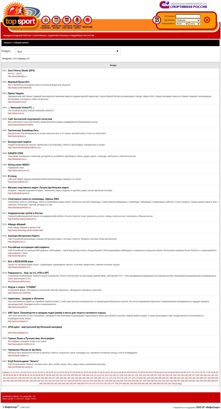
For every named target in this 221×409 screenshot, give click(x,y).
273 (97, 383)
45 (120, 372)
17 (44, 372)
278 (116, 383)
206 (23, 381)
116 (114, 375)
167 (91, 378)
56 (149, 372)
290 (162, 383)
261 (52, 383)
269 (82, 383)
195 (197, 378)
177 (129, 378)
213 (50, 381)
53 (141, 372)
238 (144, 381)
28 (74, 372)
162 (72, 378)
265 (67, 383)
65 (174, 372)
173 (114, 378)
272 (93, 383)
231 (118, 381)
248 (182, 381)
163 (76, 378)
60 (160, 372)
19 (50, 372)
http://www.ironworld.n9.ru (19, 267)
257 (216, 381)
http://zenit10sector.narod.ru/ (20, 367)
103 (64, 375)
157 (53, 378)
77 (206, 372)
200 (216, 378)
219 (72, 381)
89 (23, 375)
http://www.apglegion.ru (18, 333)
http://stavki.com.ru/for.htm (19, 293)
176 (125, 378)
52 (139, 372)
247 (178, 381)
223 (87, 381)
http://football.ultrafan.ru (18, 355)
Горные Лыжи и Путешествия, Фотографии (31, 338)
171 (106, 378)
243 (163, 381)
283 (135, 383)
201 (4, 381)
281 (127, 383)
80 (214, 372)
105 (72, 375)
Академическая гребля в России (25, 213)
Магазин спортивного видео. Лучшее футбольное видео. (38, 187)
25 (66, 372)
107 (80, 375)
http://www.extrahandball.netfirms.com (24, 148)
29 (77, 372)
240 (152, 381)
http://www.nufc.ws (16, 113)
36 (96, 372)
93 (34, 375)
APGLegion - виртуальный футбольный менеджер (35, 327)
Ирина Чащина (16, 93)
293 (173, 383)
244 (167, 381)
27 (71, 372)
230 (114, 381)
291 (165, 383)
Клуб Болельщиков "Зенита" (23, 361)
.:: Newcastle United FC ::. (21, 107)
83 (7, 375)
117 (117, 375)
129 (163, 375)
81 (217, 372)
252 (197, 381)
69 (185, 372)
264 (63, 383)
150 (27, 378)
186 (163, 378)
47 (125, 372)
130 (167, 375)
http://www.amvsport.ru (18, 321)
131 (170, 375)
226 (99, 381)
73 (195, 372)
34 (90, 372)
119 (125, 375)
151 (31, 378)
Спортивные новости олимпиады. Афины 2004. (33, 199)
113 (102, 375)
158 (57, 378)
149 (23, 378)
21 (55, 372)
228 (106, 381)
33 (87, 372)
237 (140, 381)
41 (109, 372)
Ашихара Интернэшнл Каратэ (23, 236)
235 (133, 381)
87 (18, 375)
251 (194, 381)
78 (209, 372)
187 (167, 378)
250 (190, 381)
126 (151, 375)
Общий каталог (21, 43)
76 (204, 372)
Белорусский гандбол (19, 142)
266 (71, 383)
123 (140, 375)
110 (91, 375)
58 (155, 372)
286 (146, 383)
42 (112, 372)
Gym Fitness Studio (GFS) (21, 70)
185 (159, 378)
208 (31, 381)
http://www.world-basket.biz (20, 88)
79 (212, 372)
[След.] (178, 383)
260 (48, 383)
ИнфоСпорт (11, 407)
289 (158, 383)
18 (47, 372)
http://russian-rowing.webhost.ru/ (22, 219)
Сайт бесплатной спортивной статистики (30, 119)
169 (99, 378)
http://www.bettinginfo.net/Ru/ (20, 125)
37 (98, 372)
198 (209, 378)
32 (85, 372)
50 (133, 372)
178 (133, 378)
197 (205, 378)
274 (101, 383)
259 (44, 383)
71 (190, 372)
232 (121, 381)
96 (42, 375)
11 (28, 372)
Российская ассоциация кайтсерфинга (28, 247)
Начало (7, 43)
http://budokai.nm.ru (16, 242)
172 (110, 378)
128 (159, 375)
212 (46, 381)
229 (110, 381)
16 (41, 372)
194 (194, 378)
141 (208, 375)
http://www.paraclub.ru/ (18, 307)
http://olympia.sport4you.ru (19, 207)
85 (12, 375)
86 (15, 375)
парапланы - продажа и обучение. (26, 298)
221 (80, 381)
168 (95, 378)
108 (83, 375)
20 (52, 372)
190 (178, 378)
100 (53, 375)
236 (137, 381)
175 (121, 378)
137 (193, 375)
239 (148, 381)
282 (131, 383)
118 (121, 375)
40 (106, 372)
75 (201, 372)
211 (42, 381)
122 (136, 375)
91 (28, 375)
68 (182, 372)
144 (4, 378)
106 (76, 375)
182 (148, 378)
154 (42, 378)
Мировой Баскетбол (19, 82)
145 (8, 378)
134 (182, 375)
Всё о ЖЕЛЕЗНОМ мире (20, 261)
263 (59, 383)
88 (20, 375)
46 (123, 372)
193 (190, 378)
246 (175, 381)
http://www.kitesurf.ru (17, 256)
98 (47, 375)
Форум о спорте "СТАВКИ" (22, 287)
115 (110, 375)
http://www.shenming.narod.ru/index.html (25, 230)
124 (144, 375)
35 (93, 372)
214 (53, 381)
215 (57, 381)
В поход (12, 176)
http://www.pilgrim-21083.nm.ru (21, 344)
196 (201, 378)
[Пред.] (6, 372)
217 (65, 381)
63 (168, 372)
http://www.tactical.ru (17, 136)
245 (171, 381)
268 (78, 383)
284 (139, 383)
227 (102, 381)
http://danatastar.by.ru (17, 159)
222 (84, 381)
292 (169, 383)
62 (166, 372)
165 (84, 378)
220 (76, 381)
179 (137, 378)
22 (58, 372)
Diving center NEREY (19, 165)
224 (91, 381)
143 (216, 375)
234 (129, 381)
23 (60, 372)
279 (120, 383)
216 (61, 381)
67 (179, 372)
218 (68, 381)
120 (129, 375)
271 (90, 383)
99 (50, 375)
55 (147, 372)
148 (19, 378)
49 (131, 372)
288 (154, 383)
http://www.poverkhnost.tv (19, 281)
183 (152, 378)
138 (197, 375)
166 (87, 378)
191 (182, 378)
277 (112, 383)
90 (26, 375)
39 (104, 372)
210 (38, 381)
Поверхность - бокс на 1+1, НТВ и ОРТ (28, 273)
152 (34, 378)
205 (19, 381)
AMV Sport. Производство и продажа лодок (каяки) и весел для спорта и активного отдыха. (57, 313)
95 (39, 375)
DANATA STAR (15, 153)
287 (150, 383)
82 (4, 375)
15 (39, 372)
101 (57, 375)
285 (143, 383)
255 (209, 381)
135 (186, 375)
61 (163, 372)
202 (8, 381)
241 (156, 381)
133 (178, 375)
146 (12, 378)
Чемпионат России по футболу (24, 350)
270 (86, 383)
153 (38, 378)
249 (186, 381)
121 (132, 375)
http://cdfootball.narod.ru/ (19, 193)
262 (56, 383)
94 (37, 375)
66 (177, 372)
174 (118, 378)
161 (68, 378)
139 (201, 375)
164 (80, 378)
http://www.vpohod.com (18, 182)
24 (63, 372)
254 (205, 381)
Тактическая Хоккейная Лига (23, 130)
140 (205, 375)
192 (186, 378)
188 (171, 378)
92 (31, 375)
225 (95, 381)
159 (61, 378)
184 (156, 378)
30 (79, 372)
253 (201, 381)
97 (45, 375)
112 (99, 375)
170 (102, 378)
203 (12, 381)
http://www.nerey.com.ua (18, 170)
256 (212, 381)
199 (212, 378)
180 (140, 378)
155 (46, 378)
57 (152, 372)
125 (148, 375)
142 (212, 375)
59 (158, 372)
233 (125, 381)
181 (144, 378)
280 (124, 383)
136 (189, 375)
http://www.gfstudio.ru (17, 76)
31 (82, 372)
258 (41, 383)
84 (10, 375)
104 (68, 375)
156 (50, 378)
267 (74, 383)
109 (87, 375)
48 (128, 372)
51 (136, 372)
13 (33, 372)
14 (36, 372)
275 (105, 383)
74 (198, 372)
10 (25, 372)
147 (15, 378)
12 (31, 372)
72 (193, 372)
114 (106, 375)
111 (95, 375)
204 (15, 381)
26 (68, 372)
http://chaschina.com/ (17, 102)
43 (114, 372)
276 (108, 383)
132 (174, 375)
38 (101, 372)
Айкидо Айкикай (16, 224)
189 (175, 378)
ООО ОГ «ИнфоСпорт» (208, 407)
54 (144, 372)
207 (27, 381)
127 (155, 375)
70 (187, 372)
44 (117, 372)
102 (61, 375)
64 (171, 372)
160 (65, 378)
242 (159, 381)
